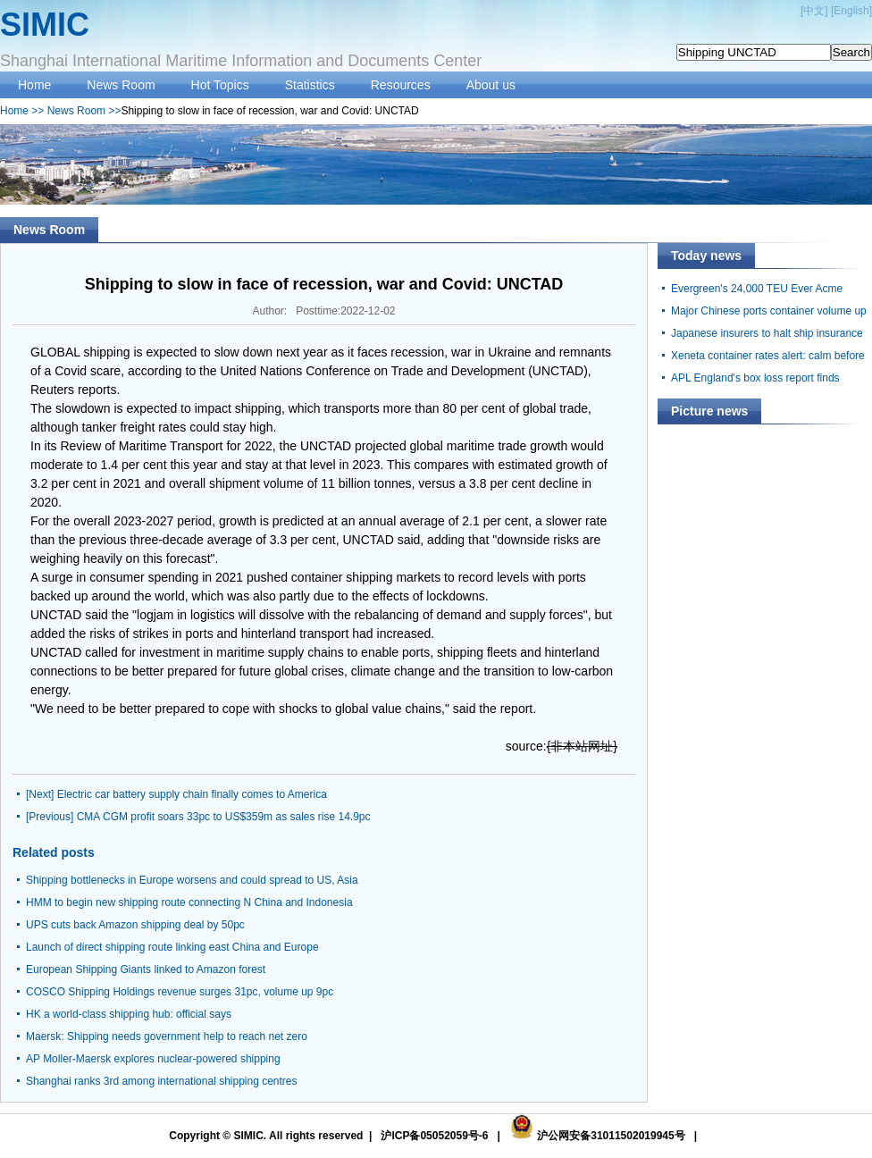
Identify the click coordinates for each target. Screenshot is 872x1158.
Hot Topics (220, 85)
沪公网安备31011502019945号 (610, 1135)
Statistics (310, 85)
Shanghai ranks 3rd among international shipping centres (162, 1081)
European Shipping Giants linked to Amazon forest (145, 969)
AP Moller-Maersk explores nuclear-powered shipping (153, 1059)
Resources (401, 85)
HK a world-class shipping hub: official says (128, 1014)
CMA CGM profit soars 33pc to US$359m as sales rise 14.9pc (224, 816)
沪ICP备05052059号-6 (434, 1135)
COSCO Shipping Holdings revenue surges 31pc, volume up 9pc (179, 992)
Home (34, 85)
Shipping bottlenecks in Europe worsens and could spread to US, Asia (192, 880)
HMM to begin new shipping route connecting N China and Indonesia (189, 902)
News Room (121, 85)
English (851, 10)
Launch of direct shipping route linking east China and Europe (172, 947)
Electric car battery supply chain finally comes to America (192, 794)
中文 (814, 10)
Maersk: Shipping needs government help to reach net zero (166, 1036)
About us (491, 85)
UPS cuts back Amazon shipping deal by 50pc (135, 925)
